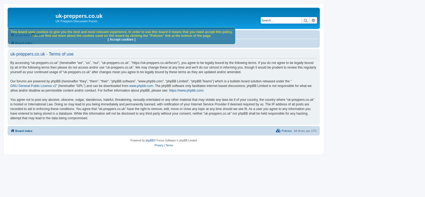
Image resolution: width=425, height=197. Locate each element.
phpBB (150, 140)
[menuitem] (284, 131)
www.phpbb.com (141, 86)
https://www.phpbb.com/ (186, 90)
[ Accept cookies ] (122, 39)
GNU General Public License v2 (33, 86)
